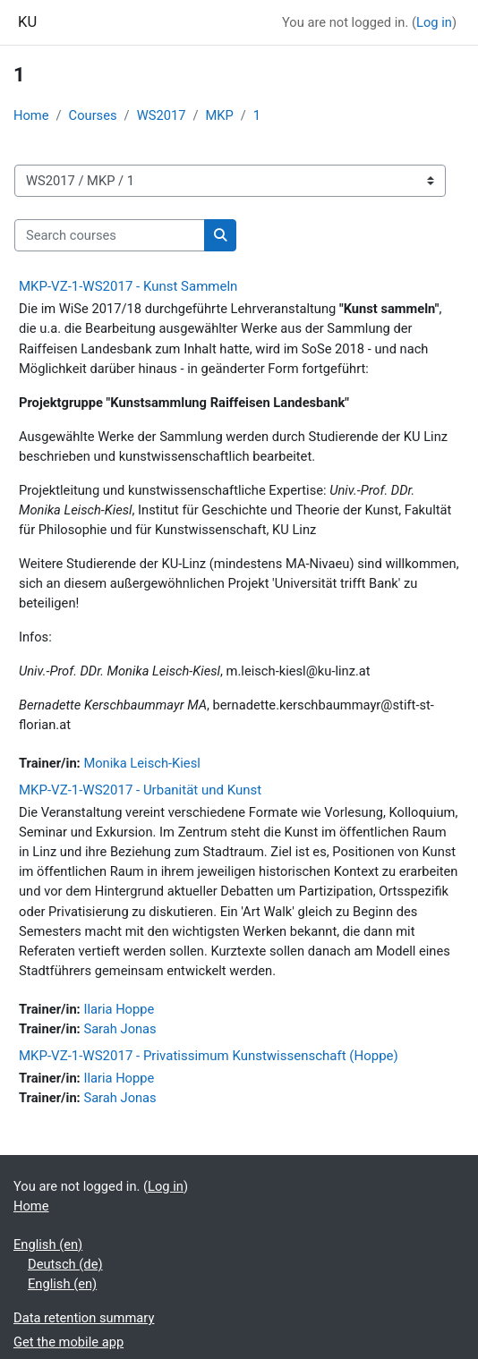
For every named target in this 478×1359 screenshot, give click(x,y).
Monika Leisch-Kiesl (141, 763)
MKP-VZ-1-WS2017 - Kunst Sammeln (128, 286)
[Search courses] (109, 235)
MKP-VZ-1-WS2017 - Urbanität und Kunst (140, 790)
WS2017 (161, 115)
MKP (219, 115)
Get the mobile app (68, 1342)
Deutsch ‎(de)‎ (65, 1264)
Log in (434, 22)
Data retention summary (83, 1318)
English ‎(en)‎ (47, 1244)
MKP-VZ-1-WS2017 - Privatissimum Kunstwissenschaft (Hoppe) (208, 1056)
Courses (93, 115)
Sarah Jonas (119, 1029)
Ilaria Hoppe (118, 1009)
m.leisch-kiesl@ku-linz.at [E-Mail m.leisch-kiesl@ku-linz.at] (298, 671)
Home (31, 115)
